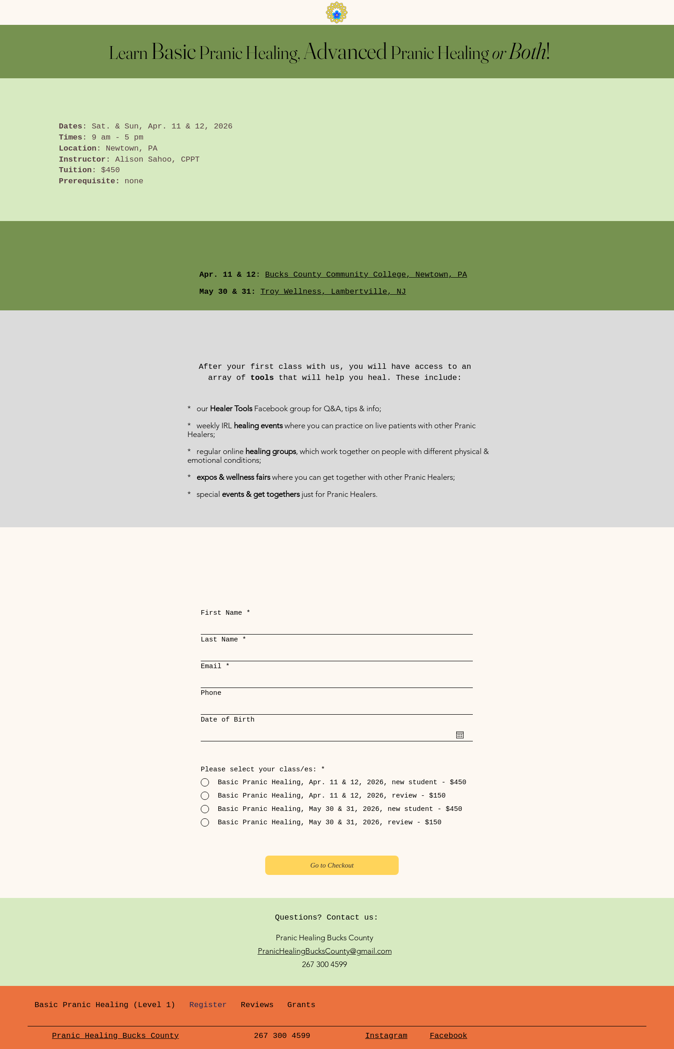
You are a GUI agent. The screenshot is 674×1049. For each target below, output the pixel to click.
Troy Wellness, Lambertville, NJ (333, 291)
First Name (221, 613)
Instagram (386, 1036)
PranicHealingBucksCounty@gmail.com (325, 951)
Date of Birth (228, 720)
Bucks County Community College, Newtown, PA (366, 274)
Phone (211, 693)
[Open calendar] (460, 735)
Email (211, 666)
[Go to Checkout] (332, 865)
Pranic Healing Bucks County (115, 1036)
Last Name (219, 639)
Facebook (448, 1036)
